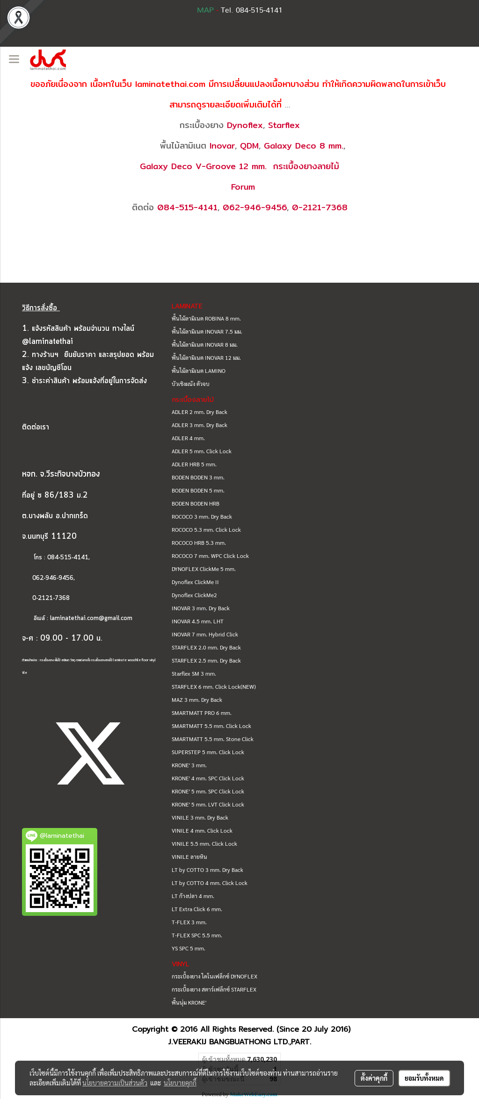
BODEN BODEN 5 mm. (198, 490)
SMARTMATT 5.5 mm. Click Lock (211, 725)
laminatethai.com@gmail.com (91, 618)
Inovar (222, 145)
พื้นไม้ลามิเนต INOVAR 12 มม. (206, 357)
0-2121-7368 (320, 207)
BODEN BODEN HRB (195, 503)
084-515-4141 (187, 207)
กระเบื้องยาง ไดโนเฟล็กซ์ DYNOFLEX (214, 976)
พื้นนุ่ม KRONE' (189, 1002)
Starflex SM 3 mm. (194, 673)
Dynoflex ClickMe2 (194, 595)
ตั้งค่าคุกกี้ (374, 1078)
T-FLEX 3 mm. (189, 922)
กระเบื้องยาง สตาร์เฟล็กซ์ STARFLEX (214, 989)
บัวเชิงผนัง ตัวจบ (191, 383)
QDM (249, 145)
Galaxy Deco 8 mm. (303, 145)
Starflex (284, 125)
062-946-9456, (48, 578)
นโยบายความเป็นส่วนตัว (114, 1082)
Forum (243, 186)
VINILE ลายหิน (189, 856)
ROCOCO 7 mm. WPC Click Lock (210, 555)
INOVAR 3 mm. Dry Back (201, 608)
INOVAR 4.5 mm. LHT (198, 621)
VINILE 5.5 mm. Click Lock (204, 843)
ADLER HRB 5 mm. (194, 464)
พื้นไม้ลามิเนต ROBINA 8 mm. (206, 318)
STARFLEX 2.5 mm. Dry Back (206, 660)
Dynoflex (245, 125)
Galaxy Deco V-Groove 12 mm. (203, 166)
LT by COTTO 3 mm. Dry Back (207, 869)
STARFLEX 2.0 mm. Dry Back (206, 647)
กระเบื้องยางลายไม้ (306, 166)
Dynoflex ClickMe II (195, 581)
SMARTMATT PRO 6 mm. (202, 712)
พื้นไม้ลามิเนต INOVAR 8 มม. (205, 344)
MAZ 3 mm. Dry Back (197, 699)
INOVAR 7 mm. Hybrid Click (205, 634)
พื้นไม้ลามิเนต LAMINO (198, 370)
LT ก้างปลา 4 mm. (193, 895)
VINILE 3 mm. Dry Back (200, 817)
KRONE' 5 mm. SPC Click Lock (208, 791)
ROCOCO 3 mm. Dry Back (202, 516)
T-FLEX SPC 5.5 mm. (197, 935)
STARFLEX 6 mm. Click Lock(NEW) (214, 686)
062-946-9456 (255, 207)
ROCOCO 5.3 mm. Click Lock (206, 529)
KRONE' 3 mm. (189, 765)
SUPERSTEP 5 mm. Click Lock (208, 752)
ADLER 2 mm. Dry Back (199, 411)
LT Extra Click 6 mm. (197, 909)
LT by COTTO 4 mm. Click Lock (209, 882)
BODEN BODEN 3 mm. (198, 477)
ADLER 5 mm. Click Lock (202, 451)
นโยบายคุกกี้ (180, 1082)
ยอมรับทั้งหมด (424, 1078)
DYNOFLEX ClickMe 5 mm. (204, 568)
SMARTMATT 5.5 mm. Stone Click (213, 738)
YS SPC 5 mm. (188, 948)
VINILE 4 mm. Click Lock (202, 830)
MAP (205, 10)
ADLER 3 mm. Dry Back (199, 424)
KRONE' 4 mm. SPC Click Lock (208, 778)
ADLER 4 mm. (188, 438)
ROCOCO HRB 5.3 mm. (199, 542)
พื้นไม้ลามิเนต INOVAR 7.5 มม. (207, 331)
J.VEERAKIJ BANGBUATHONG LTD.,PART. (239, 1042)
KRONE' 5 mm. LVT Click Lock (208, 804)
